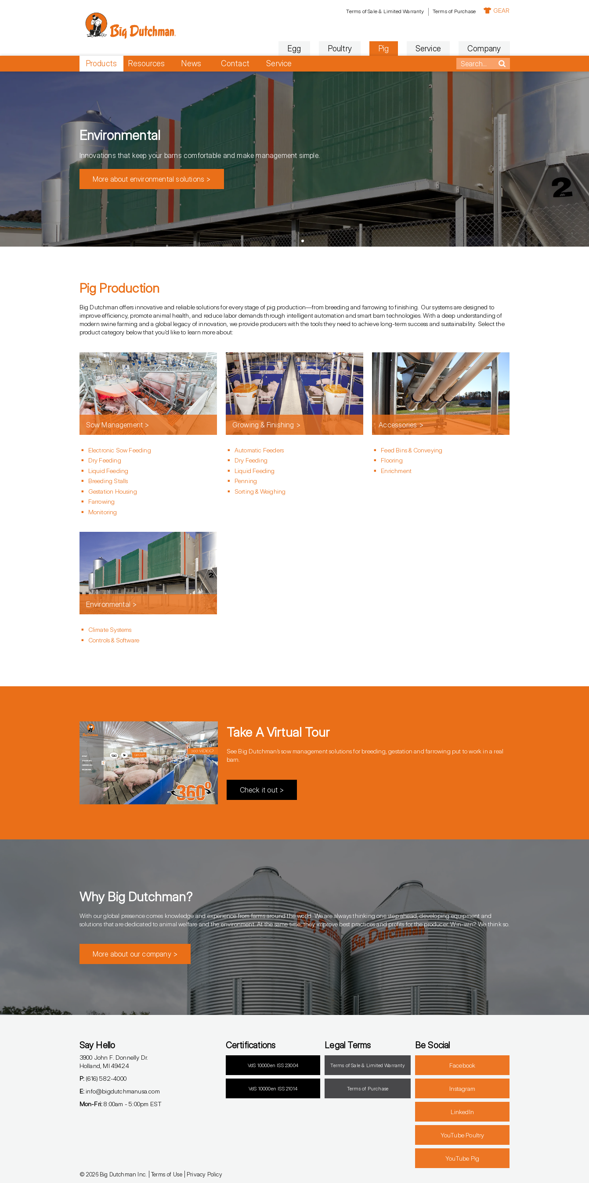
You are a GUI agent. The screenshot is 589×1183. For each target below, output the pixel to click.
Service (428, 48)
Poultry (340, 48)
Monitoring (102, 512)
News (191, 63)
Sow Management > (117, 424)
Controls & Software (114, 640)
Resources (146, 63)
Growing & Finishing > (266, 424)
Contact (235, 63)
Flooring (392, 460)
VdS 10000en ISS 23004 (273, 1065)
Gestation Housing (112, 491)
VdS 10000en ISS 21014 (273, 1089)
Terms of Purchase (454, 11)
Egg (294, 48)
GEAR (497, 10)
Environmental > (111, 604)
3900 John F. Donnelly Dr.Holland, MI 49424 (113, 1061)
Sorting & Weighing (260, 491)
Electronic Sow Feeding (119, 450)
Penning (246, 480)
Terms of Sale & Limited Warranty (384, 11)
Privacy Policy (204, 1174)
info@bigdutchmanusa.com (119, 1091)
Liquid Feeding (108, 470)
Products (101, 63)
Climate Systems (110, 629)
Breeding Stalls (108, 480)
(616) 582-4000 (102, 1078)
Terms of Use (166, 1174)
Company (484, 48)
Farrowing (101, 501)
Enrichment (396, 470)
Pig (383, 48)
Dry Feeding (104, 460)
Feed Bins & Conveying (411, 450)
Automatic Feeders (259, 450)
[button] (279, 241)
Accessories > (401, 424)
